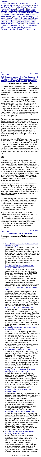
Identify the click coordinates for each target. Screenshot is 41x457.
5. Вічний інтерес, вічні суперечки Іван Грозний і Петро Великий (19, 266)
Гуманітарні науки (17, 3)
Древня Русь (30, 14)
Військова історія (33, 12)
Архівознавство (20, 12)
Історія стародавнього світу (11, 16)
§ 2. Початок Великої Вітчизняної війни (20, 411)
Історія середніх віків (27, 22)
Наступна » (33, 73)
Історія (19, 5)
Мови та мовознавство (27, 11)
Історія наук (27, 16)
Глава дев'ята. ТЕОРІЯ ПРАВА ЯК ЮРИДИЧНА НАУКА (18, 390)
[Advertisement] (20, 50)
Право (23, 7)
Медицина (28, 5)
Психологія (32, 7)
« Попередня (5, 73)
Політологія (15, 7)
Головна (4, 29)
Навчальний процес (8, 9)
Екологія (4, 11)
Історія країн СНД (17, 25)
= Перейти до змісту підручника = (20, 233)
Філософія (21, 9)
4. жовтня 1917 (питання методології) (19, 307)
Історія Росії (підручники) (22, 18)
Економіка (13, 11)
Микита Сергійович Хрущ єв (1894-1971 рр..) (22, 349)
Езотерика (31, 9)
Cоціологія (5, 3)
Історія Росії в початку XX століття (19, 19)
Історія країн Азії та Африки (11, 23)
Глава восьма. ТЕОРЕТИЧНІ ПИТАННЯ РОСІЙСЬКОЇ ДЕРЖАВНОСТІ (20, 370)
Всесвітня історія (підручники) (13, 14)
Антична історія (7, 12)
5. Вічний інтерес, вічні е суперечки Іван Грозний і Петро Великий (20, 432)
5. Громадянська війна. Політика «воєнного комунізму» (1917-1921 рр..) (21, 328)
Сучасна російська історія (21, 27)
